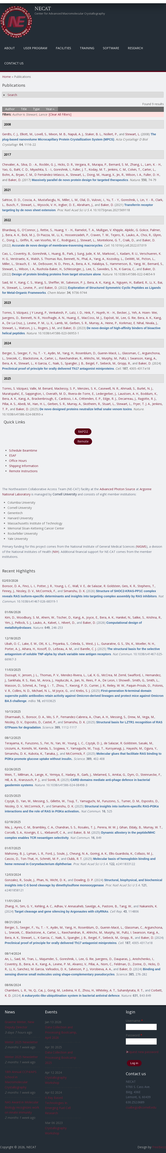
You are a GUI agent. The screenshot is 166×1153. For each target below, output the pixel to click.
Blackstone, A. (33, 358)
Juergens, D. (10, 318)
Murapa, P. (99, 164)
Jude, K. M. (93, 254)
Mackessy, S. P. (65, 388)
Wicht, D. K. (58, 880)
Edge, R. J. (110, 399)
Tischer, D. (63, 617)
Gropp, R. (124, 363)
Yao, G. (7, 169)
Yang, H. (68, 353)
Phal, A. (86, 259)
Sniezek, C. (13, 358)
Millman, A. (25, 774)
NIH (55, 552)
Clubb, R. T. (75, 859)
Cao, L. (7, 254)
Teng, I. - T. (46, 685)
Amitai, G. (119, 774)
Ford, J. (50, 853)
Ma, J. (9, 827)
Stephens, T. (146, 586)
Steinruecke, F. (150, 774)
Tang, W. (125, 906)
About (9, 48)
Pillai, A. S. (9, 404)
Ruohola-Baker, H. (49, 269)
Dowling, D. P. (84, 880)
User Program (35, 48)
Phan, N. (42, 880)
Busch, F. (12, 205)
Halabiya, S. (100, 264)
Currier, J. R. (97, 685)
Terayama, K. (14, 743)
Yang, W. (140, 264)
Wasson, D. (13, 685)
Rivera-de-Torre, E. (81, 394)
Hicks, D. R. (65, 164)
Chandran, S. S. (65, 827)
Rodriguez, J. (70, 240)
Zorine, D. (139, 964)
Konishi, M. (29, 748)
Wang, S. (41, 282)
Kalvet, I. (54, 623)
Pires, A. (68, 264)
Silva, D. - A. (29, 164)
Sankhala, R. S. (18, 680)
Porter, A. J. (12, 649)
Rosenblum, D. (85, 353)
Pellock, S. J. (23, 623)
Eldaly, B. (135, 827)
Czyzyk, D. (12, 801)
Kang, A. (109, 282)
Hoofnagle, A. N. (53, 318)
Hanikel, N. (123, 617)
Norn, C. (106, 964)
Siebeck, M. (108, 363)
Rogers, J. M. (46, 328)
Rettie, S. (46, 230)
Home (6, 77)
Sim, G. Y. (26, 906)
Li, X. (60, 235)
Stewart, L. (132, 134)
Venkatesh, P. (58, 312)
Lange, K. (41, 774)
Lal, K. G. (94, 675)
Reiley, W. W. (116, 685)
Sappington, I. (34, 394)
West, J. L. (92, 644)
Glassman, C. (131, 353)
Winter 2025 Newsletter (21, 1042)
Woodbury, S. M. (28, 617)
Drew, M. (134, 717)
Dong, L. (12, 240)
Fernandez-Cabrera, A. (76, 717)
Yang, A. (99, 259)
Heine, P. (111, 323)
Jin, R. (120, 175)
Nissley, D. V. (25, 591)
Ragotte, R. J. (147, 399)
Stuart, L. (108, 404)
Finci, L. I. (28, 586)
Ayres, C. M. (22, 827)
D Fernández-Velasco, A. (51, 175)
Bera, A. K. (12, 235)
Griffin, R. (26, 240)
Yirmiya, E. (56, 774)
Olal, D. (85, 200)
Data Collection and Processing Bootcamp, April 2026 (61, 1032)
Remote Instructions (23, 471)
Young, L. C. (62, 586)
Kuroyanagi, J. (114, 748)
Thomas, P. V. (49, 675)
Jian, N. (79, 680)
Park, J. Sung (75, 254)
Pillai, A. (93, 964)
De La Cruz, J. (15, 323)
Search (12, 95)
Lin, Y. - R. (147, 200)
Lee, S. (90, 269)
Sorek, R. (54, 780)
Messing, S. (118, 717)
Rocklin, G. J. (47, 164)
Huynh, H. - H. (105, 312)
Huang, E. (73, 318)
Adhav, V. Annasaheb (68, 906)
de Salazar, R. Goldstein (103, 586)
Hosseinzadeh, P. (77, 235)
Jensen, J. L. (30, 675)
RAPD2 (83, 432)
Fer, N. (49, 743)
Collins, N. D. (21, 691)
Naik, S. (58, 363)
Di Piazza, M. (46, 235)
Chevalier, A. (10, 164)
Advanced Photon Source (117, 489)
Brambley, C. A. (43, 827)
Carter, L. (148, 169)
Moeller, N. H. (145, 644)
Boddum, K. (148, 394)
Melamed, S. (101, 774)
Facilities (63, 48)
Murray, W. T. (152, 827)
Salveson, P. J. (75, 282)
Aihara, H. (28, 649)
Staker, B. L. (93, 134)
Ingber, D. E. (66, 205)
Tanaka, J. (51, 753)
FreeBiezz (159, 1147)
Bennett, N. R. (30, 318)
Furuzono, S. (34, 743)
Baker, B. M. (82, 832)
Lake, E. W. (29, 644)
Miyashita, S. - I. (41, 169)
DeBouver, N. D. (49, 264)
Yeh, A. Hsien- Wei (144, 312)
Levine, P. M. (36, 323)
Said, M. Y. (9, 282)
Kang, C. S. (25, 282)
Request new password (142, 1052)
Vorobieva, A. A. (101, 969)
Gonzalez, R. (13, 880)
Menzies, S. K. (87, 388)
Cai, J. (42, 990)
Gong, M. (54, 990)
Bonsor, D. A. (11, 586)
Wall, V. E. (79, 586)
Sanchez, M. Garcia (30, 969)
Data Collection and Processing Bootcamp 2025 (60, 1057)
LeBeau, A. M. (62, 649)
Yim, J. (9, 623)
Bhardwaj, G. (11, 230)
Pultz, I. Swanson (131, 358)
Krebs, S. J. (83, 691)
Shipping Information (23, 466)
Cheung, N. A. (79, 853)
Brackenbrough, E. (44, 399)
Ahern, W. (48, 617)
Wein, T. (10, 774)
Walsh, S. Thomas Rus (46, 259)
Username (134, 1021)
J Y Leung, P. (38, 312)
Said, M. (19, 959)
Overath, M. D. (56, 394)
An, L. (9, 959)
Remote (83, 441)
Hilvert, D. (68, 623)
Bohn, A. (8, 175)
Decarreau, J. (127, 399)
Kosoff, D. (44, 649)
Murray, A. (96, 323)
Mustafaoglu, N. (49, 200)
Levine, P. (30, 288)
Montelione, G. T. (109, 240)
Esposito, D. (32, 722)
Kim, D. (10, 617)
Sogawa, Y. (61, 748)
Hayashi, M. (134, 748)
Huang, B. (58, 254)
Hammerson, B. (121, 264)
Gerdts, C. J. (10, 134)
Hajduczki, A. (64, 680)
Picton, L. (148, 259)
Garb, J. (86, 774)
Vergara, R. (82, 164)
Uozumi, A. (12, 748)
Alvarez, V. (79, 964)
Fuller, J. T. (80, 169)
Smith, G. (138, 680)
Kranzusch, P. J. (29, 780)
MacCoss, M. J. (91, 318)
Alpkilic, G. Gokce (136, 230)
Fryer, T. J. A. (141, 404)
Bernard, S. (155, 264)
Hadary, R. (72, 774)
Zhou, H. (88, 990)
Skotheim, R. (92, 404)
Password (134, 1035)
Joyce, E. (92, 617)
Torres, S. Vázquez (15, 312)
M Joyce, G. (60, 691)
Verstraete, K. (19, 259)
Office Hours (18, 461)
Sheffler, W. (56, 282)
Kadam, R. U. (129, 254)
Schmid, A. (29, 685)
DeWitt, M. (132, 259)
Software (111, 48)
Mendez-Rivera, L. (73, 675)
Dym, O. (133, 774)
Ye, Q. (32, 990)
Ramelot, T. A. (84, 230)
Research (135, 48)
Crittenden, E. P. (90, 399)
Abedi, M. (24, 404)
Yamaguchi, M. (80, 748)
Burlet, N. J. (145, 388)
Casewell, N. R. (108, 388)
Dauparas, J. (122, 959)
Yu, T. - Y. (112, 200)
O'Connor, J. (30, 230)
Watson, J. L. (27, 328)
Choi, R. (146, 235)
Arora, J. (47, 680)
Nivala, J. (151, 323)
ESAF (12, 455)
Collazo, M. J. (144, 853)
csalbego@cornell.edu (141, 1107)
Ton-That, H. (29, 859)
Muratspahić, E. (13, 394)
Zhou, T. (62, 685)
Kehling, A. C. (44, 906)
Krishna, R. (153, 617)
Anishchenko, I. (142, 959)
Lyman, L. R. (35, 853)
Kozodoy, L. (115, 259)
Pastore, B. (110, 906)
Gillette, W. (57, 801)
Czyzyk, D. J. (94, 743)
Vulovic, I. (98, 200)
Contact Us (14, 63)
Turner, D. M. (130, 801)
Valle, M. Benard (41, 388)
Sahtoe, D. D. (11, 200)
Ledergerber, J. (106, 394)
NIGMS (141, 546)
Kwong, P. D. (79, 685)
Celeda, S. (77, 644)
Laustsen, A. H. (128, 394)
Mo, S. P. (52, 717)
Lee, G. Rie (128, 318)
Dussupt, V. (13, 675)
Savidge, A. (92, 906)
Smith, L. (153, 680)
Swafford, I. (136, 675)
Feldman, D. (122, 964)
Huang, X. (108, 175)
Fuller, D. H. (152, 175)
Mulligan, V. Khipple (109, 230)
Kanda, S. (45, 748)
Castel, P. (49, 722)
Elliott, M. (26, 134)
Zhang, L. (136, 164)
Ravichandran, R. (70, 358)
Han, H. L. (39, 404)
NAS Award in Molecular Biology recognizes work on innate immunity (22, 1107)
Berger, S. (9, 353)
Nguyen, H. (124, 282)
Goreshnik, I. (62, 169)
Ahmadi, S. (128, 388)
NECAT (43, 8)
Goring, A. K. (98, 853)
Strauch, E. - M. (26, 264)
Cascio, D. (12, 859)
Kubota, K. (35, 753)
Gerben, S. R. (78, 323)
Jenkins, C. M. (117, 169)
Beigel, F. (92, 363)
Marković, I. (110, 254)
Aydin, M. (54, 353)
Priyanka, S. (61, 644)
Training (87, 48)
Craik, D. (128, 240)
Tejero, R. (117, 235)
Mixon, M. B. (57, 134)
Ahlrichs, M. (92, 358)
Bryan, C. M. (24, 175)
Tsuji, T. (98, 748)
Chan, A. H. (101, 717)
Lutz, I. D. (76, 312)
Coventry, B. (22, 254)
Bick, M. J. (28, 235)
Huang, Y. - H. (63, 230)
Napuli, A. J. (75, 134)
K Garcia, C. (127, 269)
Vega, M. (148, 717)
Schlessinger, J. (74, 269)
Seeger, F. (24, 353)
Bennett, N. (72, 259)
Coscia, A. (29, 200)
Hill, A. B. (11, 780)
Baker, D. (14, 180)
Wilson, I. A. (134, 175)
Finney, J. (8, 591)
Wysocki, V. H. (47, 205)
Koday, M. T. (97, 169)
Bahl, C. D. (21, 169)
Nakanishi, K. (148, 906)
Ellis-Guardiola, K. (121, 853)
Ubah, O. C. (12, 644)
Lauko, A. (132, 235)
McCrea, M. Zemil (113, 675)
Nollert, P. (110, 134)
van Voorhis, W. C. (47, 240)
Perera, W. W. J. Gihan (112, 827)
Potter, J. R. (45, 586)
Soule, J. (62, 853)
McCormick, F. (46, 591)
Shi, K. (129, 644)
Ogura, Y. (150, 748)
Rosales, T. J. (87, 827)
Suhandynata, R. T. (130, 990)
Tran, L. (32, 959)
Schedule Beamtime (23, 450)
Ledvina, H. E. (71, 990)
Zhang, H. (11, 906)
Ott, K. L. (45, 644)
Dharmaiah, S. (14, 717)
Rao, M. (35, 680)
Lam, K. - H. (153, 164)
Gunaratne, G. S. (112, 644)
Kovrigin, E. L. (33, 832)
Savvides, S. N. (107, 269)
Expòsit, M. (111, 318)
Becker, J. (123, 312)
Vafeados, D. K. (56, 969)
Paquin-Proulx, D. (138, 685)
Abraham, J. (85, 205)
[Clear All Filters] (60, 114)
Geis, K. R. (129, 586)
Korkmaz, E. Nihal (131, 323)
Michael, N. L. (41, 691)
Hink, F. (89, 312)
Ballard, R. (141, 282)
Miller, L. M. (70, 200)
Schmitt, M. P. (49, 859)
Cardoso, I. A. (68, 399)
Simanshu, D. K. (74, 591)
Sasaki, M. (146, 743)
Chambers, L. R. (16, 990)
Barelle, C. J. (88, 649)
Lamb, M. (61, 323)
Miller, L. (8, 264)
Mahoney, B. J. (15, 853)
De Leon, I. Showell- (116, 680)
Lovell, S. (41, 134)
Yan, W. (60, 743)
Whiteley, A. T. (106, 990)
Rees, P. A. (93, 680)
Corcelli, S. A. (13, 832)
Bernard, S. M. (118, 164)
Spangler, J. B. (74, 363)
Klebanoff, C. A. (55, 832)
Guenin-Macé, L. (109, 353)
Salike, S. (138, 617)
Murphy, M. (109, 358)
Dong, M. (93, 175)
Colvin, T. (134, 169)
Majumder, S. (48, 959)
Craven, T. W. (100, 235)
